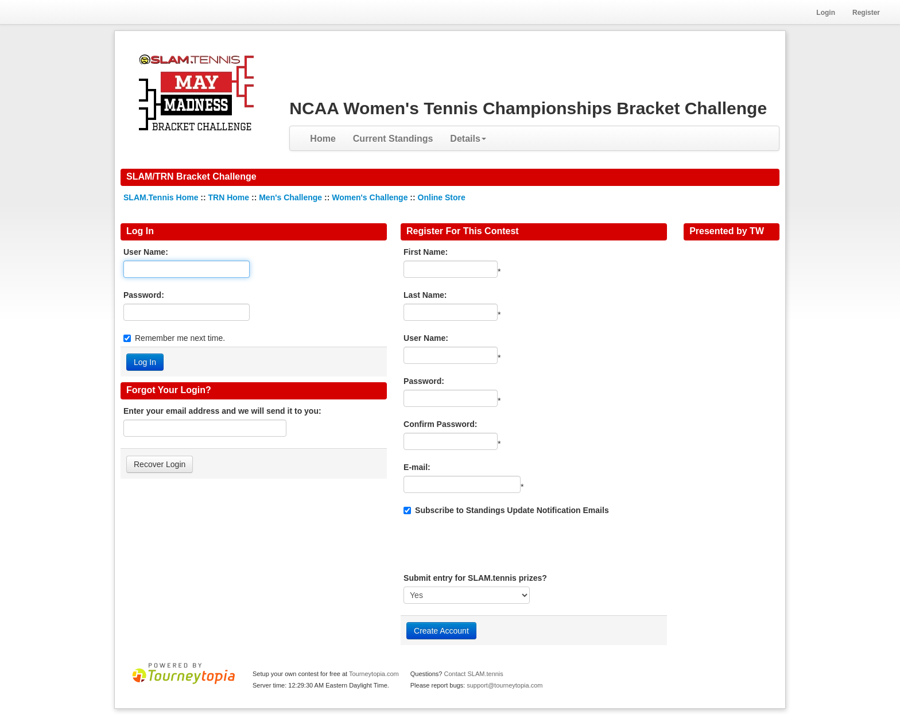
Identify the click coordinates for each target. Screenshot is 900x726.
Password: (143, 295)
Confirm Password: (440, 424)
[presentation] (491, 544)
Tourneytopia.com (374, 673)
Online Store (441, 197)
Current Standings (393, 138)
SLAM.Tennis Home (160, 197)
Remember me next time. (180, 338)
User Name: (145, 252)
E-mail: (417, 467)
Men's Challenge (290, 197)
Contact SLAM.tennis (473, 673)
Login (825, 13)
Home (322, 138)
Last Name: (425, 295)
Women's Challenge (370, 197)
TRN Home (229, 197)
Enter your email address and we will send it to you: (222, 411)
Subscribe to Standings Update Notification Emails (506, 510)
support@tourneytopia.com (504, 685)
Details (468, 138)
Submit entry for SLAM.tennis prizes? (475, 578)
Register (866, 13)
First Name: (426, 252)
